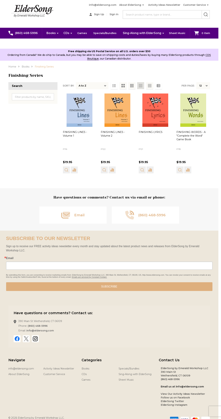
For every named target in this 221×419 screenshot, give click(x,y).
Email (10, 258)
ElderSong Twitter (172, 401)
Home (12, 66)
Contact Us (169, 360)
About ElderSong (130, 4)
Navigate (16, 360)
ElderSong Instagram (174, 404)
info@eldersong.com (102, 4)
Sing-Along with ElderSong (154, 33)
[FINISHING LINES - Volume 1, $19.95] (79, 110)
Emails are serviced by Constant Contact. (89, 277)
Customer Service (194, 4)
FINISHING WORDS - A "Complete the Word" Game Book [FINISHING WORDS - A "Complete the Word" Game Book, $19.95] (191, 135)
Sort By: (68, 85)
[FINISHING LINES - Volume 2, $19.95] (117, 110)
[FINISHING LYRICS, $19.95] (155, 110)
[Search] (206, 14)
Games (93, 33)
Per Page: (188, 85)
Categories (92, 360)
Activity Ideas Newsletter (164, 4)
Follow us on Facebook (175, 397)
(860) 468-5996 (38, 325)
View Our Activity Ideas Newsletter (183, 393)
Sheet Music (116, 43)
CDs (77, 33)
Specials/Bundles (116, 33)
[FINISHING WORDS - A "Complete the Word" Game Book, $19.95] (193, 110)
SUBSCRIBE (109, 286)
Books (61, 33)
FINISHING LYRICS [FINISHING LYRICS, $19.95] (150, 132)
